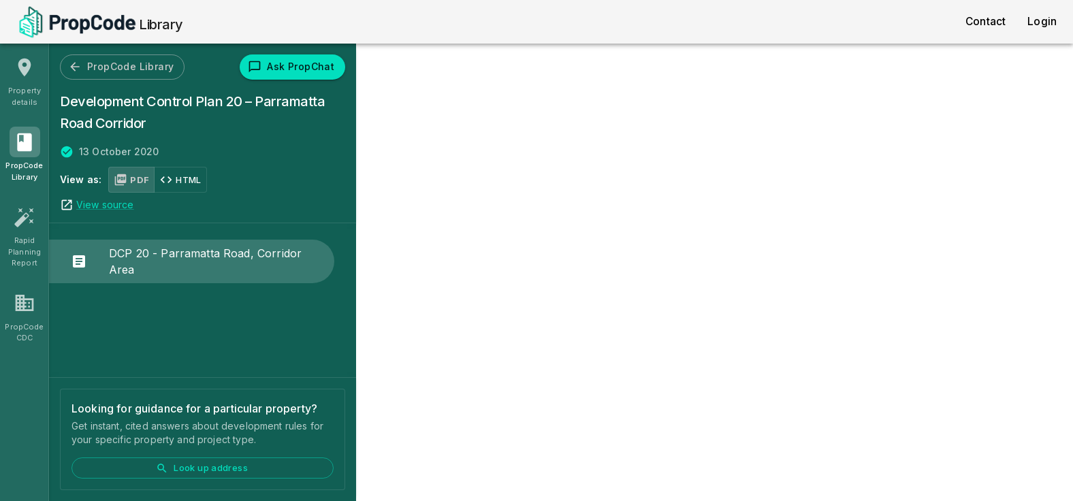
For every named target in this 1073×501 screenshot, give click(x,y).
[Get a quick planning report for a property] (24, 236)
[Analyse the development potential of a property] (24, 317)
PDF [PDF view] (131, 180)
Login (1042, 21)
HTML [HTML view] (180, 180)
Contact (985, 21)
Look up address (202, 468)
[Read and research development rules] (24, 156)
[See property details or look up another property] (24, 81)
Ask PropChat (291, 67)
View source (105, 204)
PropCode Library (121, 67)
